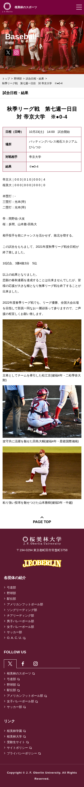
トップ (6, 78)
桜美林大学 (16, 736)
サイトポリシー (19, 747)
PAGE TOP (42, 522)
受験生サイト (18, 742)
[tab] (10, 663)
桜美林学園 (16, 731)
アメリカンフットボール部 (25, 604)
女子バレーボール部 (20, 626)
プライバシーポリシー (24, 753)
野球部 (18, 78)
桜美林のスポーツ (21, 673)
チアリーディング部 (20, 615)
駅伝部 (11, 598)
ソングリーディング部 (22, 610)
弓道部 (11, 587)
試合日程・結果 (35, 78)
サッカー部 (14, 632)
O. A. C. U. (16, 637)
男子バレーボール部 (20, 621)
